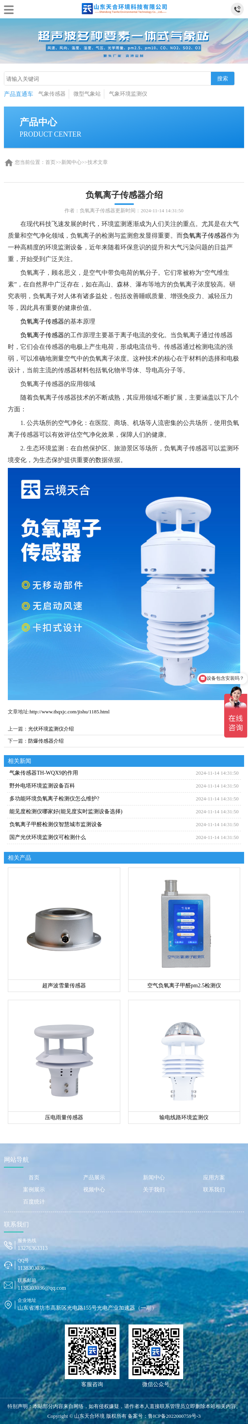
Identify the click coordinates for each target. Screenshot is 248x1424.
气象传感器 (52, 94)
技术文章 (97, 162)
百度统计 (34, 1202)
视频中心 (94, 1190)
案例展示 (34, 1190)
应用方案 (214, 1177)
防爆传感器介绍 (46, 741)
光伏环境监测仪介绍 (51, 729)
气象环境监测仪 (128, 94)
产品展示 (94, 1177)
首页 (50, 162)
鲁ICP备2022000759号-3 (174, 1416)
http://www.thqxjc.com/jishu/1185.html (70, 712)
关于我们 (154, 1190)
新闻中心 (71, 162)
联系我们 (214, 1190)
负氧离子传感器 (205, 235)
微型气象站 (87, 94)
